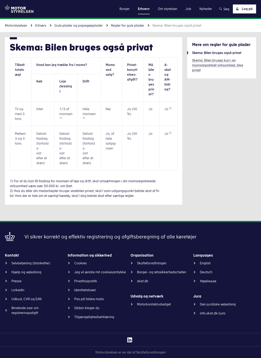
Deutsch (206, 272)
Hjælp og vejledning (26, 272)
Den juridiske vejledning (218, 304)
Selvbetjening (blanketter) (30, 263)
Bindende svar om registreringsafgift (25, 310)
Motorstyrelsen (16, 25)
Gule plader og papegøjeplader (78, 25)
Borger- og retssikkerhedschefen (161, 272)
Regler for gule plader (127, 25)
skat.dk (142, 281)
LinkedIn (17, 290)
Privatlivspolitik (85, 281)
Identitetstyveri (85, 290)
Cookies (80, 263)
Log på (244, 9)
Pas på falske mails (89, 299)
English (205, 263)
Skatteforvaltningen (151, 263)
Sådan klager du (87, 308)
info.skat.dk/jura (212, 313)
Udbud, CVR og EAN (26, 299)
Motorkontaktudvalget (154, 304)
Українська (208, 281)
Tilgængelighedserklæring (94, 317)
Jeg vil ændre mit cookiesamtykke (100, 272)
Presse (16, 281)
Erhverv (40, 25)
